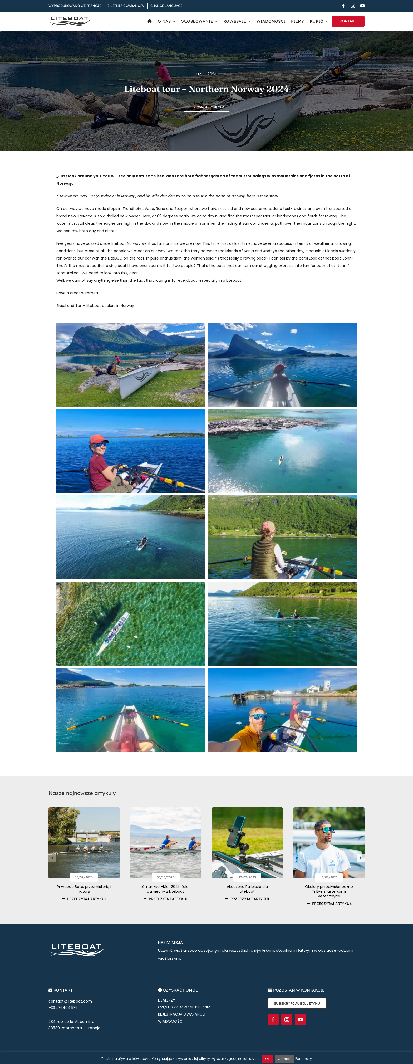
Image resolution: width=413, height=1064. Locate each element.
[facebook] (343, 6)
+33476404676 (63, 1007)
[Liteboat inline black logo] (69, 18)
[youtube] (362, 6)
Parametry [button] (303, 1058)
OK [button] (267, 1059)
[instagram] (353, 6)
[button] (52, 858)
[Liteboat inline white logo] (76, 945)
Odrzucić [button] (284, 1059)
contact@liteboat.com (70, 1000)
